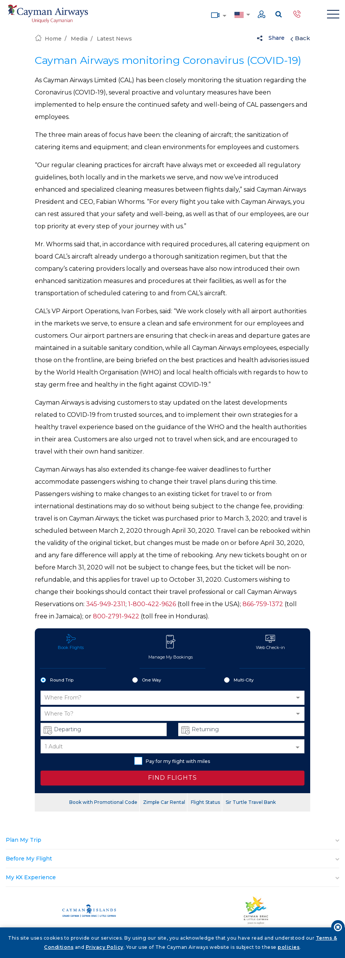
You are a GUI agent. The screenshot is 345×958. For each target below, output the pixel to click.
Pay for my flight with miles (172, 761)
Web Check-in (270, 642)
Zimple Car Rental (164, 802)
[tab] (172, 840)
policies (288, 947)
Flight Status (205, 802)
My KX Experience (31, 877)
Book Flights (71, 642)
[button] (172, 698)
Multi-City (239, 680)
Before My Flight (29, 858)
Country (238, 14)
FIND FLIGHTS (172, 777)
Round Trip (57, 680)
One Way (146, 680)
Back (300, 38)
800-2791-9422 (116, 616)
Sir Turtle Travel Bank (251, 802)
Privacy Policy (105, 947)
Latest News (114, 38)
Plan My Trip (23, 839)
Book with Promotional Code (103, 802)
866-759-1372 (262, 604)
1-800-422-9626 (152, 604)
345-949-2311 (105, 604)
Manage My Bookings (170, 646)
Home (48, 38)
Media (215, 14)
